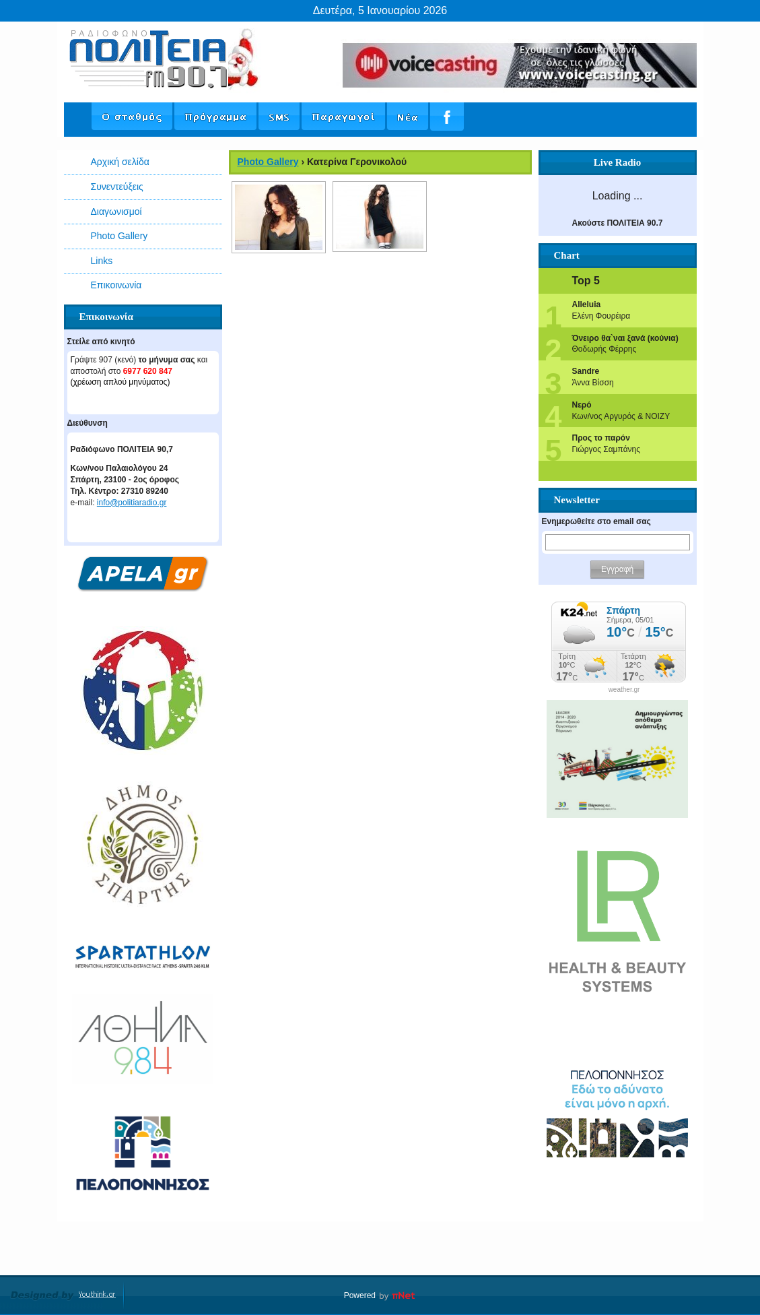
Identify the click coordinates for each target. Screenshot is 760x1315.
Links (102, 260)
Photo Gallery (119, 235)
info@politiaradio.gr (132, 502)
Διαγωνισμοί (116, 211)
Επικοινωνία (116, 285)
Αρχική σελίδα (120, 161)
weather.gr (624, 689)
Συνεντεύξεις (117, 186)
